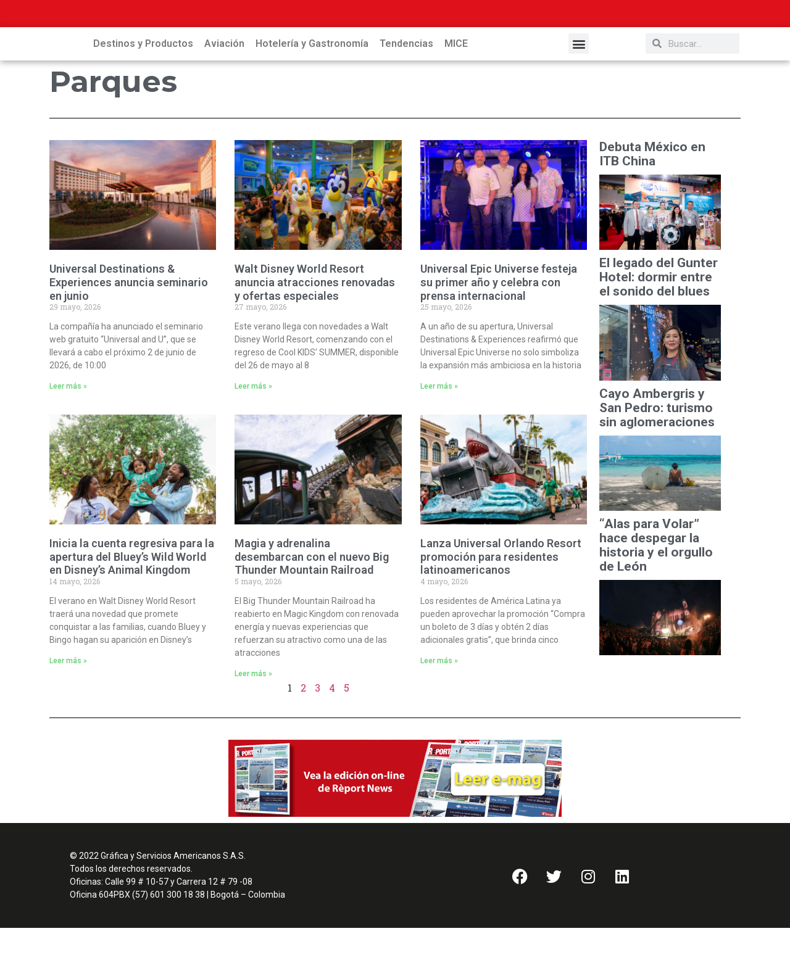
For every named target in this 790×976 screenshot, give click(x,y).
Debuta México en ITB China (652, 202)
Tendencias (406, 91)
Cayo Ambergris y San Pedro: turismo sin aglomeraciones (657, 456)
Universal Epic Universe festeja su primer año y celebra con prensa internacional (498, 330)
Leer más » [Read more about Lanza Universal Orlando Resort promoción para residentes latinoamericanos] (439, 709)
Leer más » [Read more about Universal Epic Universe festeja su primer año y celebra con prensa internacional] (439, 434)
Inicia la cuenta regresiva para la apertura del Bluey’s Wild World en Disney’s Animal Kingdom (131, 604)
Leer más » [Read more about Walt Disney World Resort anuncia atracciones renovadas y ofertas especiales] (253, 434)
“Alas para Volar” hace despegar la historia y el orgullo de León (656, 593)
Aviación (224, 91)
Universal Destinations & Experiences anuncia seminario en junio (128, 330)
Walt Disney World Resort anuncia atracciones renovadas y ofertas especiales (315, 330)
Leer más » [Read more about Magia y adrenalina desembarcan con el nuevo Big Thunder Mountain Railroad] (253, 722)
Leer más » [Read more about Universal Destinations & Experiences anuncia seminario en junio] (68, 434)
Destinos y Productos (143, 91)
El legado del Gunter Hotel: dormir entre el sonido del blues (658, 325)
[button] (578, 91)
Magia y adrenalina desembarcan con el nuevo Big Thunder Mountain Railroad (312, 604)
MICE (456, 91)
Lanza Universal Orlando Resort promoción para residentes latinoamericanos (500, 604)
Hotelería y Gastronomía (312, 91)
